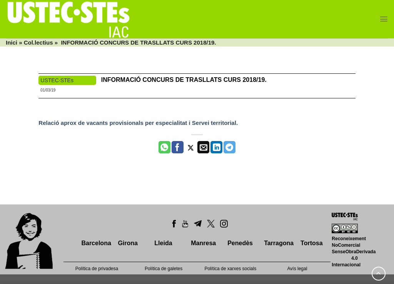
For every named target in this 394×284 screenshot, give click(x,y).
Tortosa (311, 243)
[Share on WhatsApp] (164, 147)
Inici (11, 42)
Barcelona (96, 243)
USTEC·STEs (56, 80)
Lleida (163, 243)
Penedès (240, 243)
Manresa (203, 243)
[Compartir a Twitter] (191, 147)
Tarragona (279, 243)
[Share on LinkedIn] (216, 147)
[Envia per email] (203, 147)
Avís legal (297, 268)
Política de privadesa (96, 268)
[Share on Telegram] (229, 147)
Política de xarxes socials (230, 268)
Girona (128, 243)
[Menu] (383, 19)
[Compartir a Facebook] (178, 147)
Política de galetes (163, 268)
